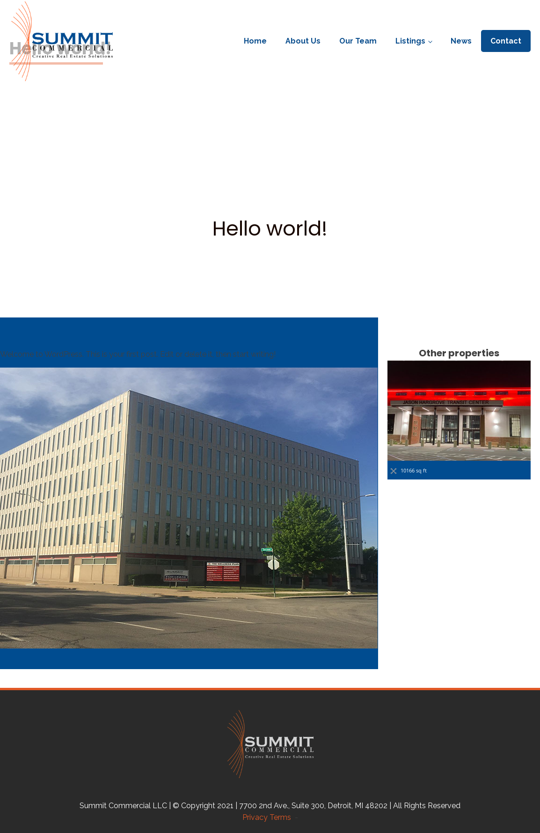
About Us (303, 41)
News (461, 41)
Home (255, 41)
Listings (410, 41)
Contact (505, 41)
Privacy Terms (268, 817)
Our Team (358, 41)
